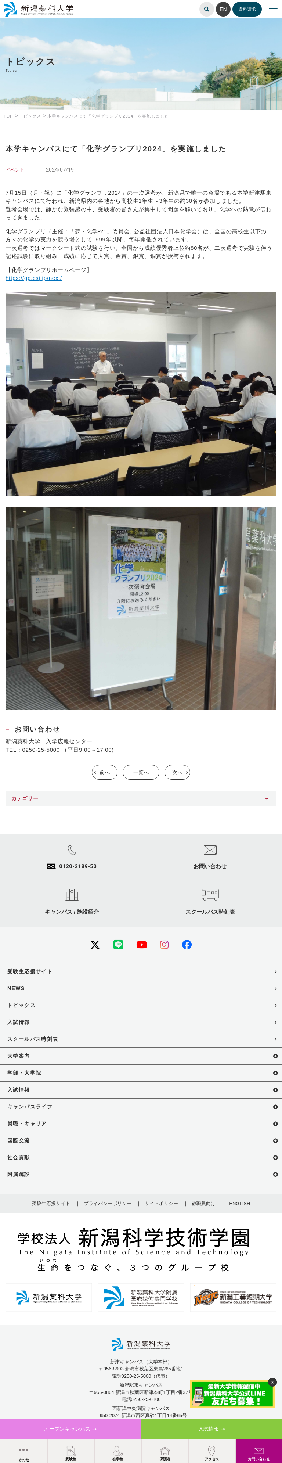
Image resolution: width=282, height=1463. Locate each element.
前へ (105, 772)
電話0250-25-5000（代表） (141, 1376)
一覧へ (141, 772)
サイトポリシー (161, 1203)
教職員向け (204, 1203)
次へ (177, 772)
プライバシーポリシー (107, 1203)
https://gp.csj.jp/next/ (34, 278)
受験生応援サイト (51, 1203)
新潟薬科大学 (15, 5)
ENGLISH (239, 1203)
